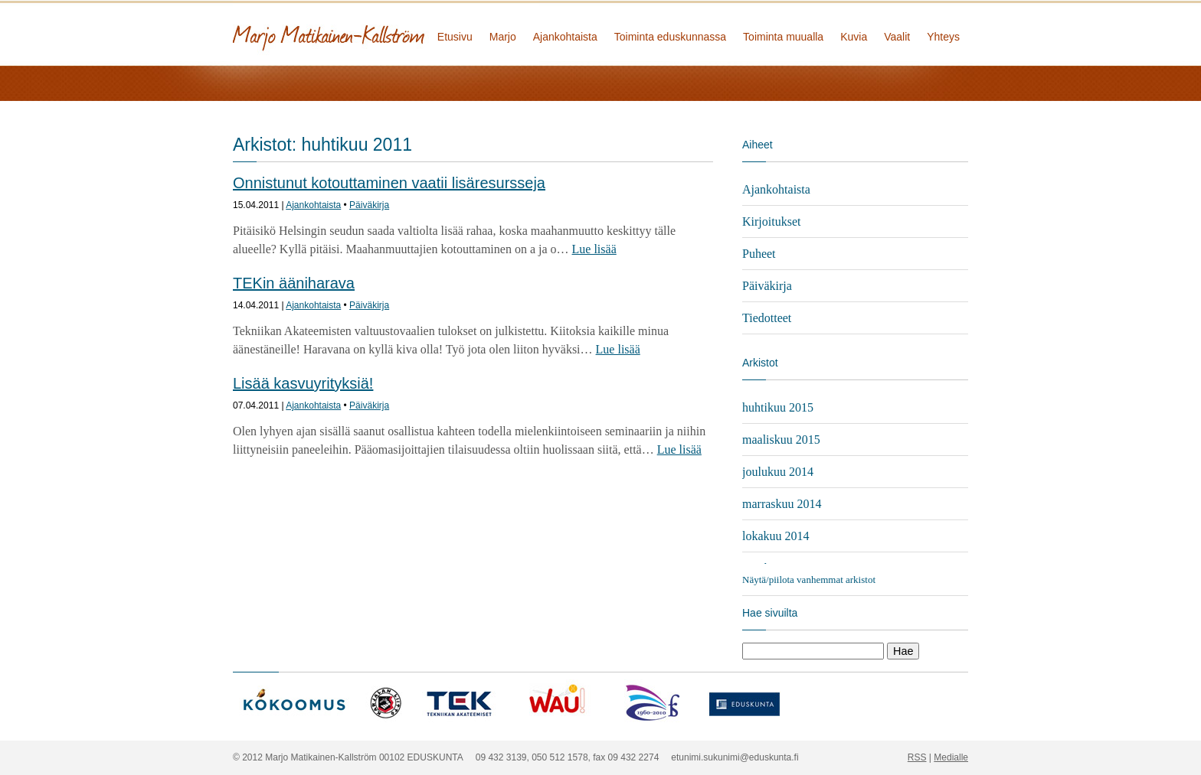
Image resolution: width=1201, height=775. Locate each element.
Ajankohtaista (565, 37)
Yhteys (943, 37)
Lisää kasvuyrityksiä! (303, 383)
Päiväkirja (369, 205)
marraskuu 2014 (782, 503)
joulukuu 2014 (777, 471)
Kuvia (853, 37)
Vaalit (897, 37)
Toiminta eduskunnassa (670, 37)
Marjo (502, 37)
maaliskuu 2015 (781, 439)
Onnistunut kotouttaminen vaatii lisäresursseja (389, 182)
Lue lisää (594, 249)
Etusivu (455, 37)
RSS (917, 757)
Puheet (759, 253)
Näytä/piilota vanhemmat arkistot (808, 579)
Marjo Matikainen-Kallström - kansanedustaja (386, 32)
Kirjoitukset (771, 221)
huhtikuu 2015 (777, 407)
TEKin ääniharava (294, 283)
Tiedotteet (766, 317)
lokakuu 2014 (776, 535)
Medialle (951, 757)
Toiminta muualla (783, 37)
